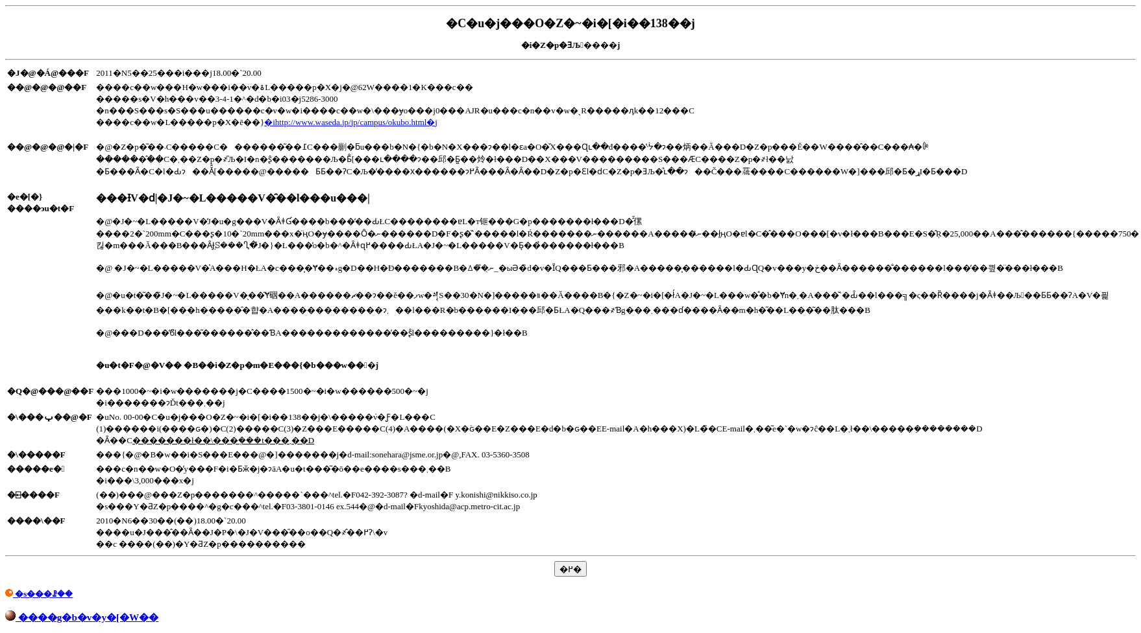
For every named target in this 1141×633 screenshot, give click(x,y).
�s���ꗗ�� (39, 594)
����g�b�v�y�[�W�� (81, 617)
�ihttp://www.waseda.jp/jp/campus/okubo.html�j (350, 122)
